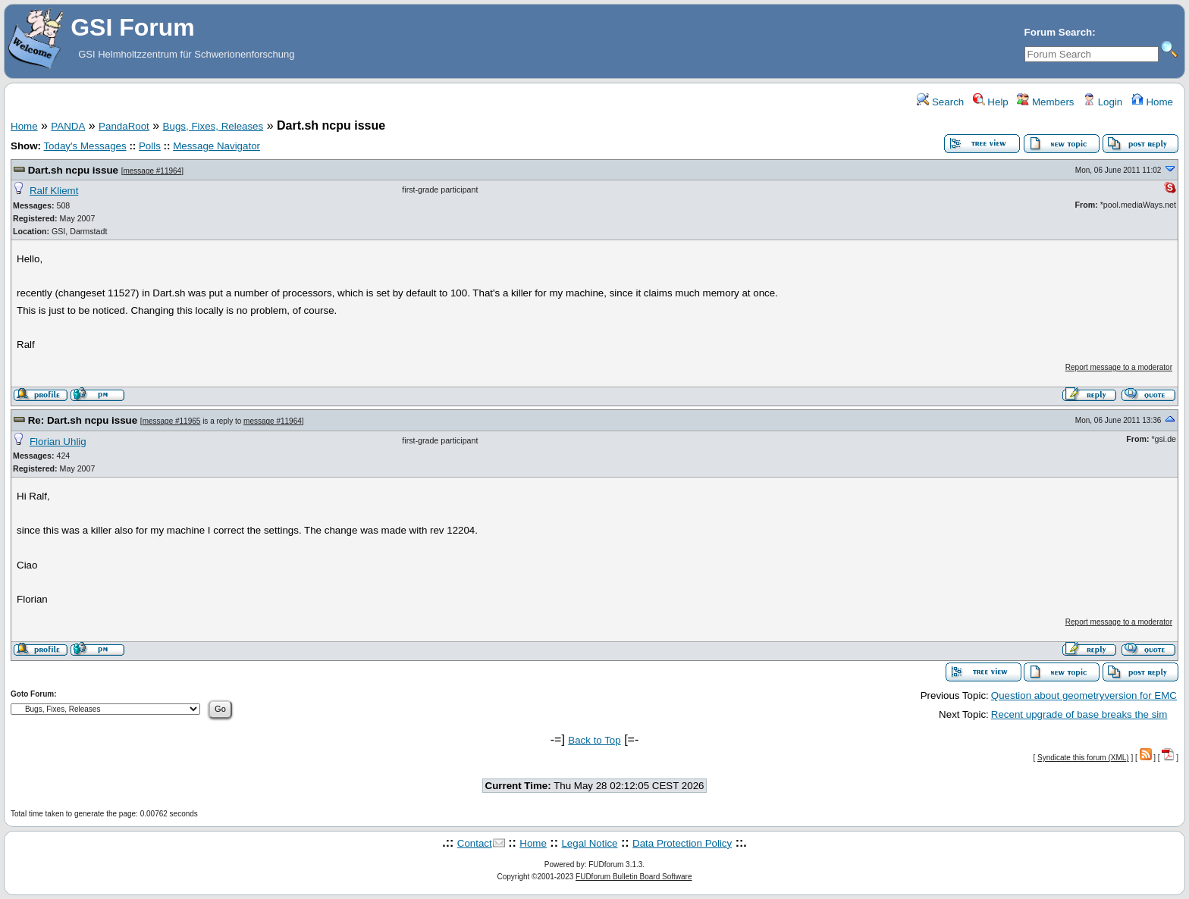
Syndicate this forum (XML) (1083, 757)
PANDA (68, 126)
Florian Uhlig (58, 441)
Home (1152, 102)
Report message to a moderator (1118, 367)
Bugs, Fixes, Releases (213, 126)
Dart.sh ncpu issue (73, 170)
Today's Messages (84, 146)
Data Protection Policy (682, 843)
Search (940, 102)
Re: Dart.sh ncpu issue (82, 420)
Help (991, 102)
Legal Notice (589, 843)
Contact (474, 843)
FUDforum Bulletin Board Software (634, 876)
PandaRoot (124, 126)
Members (1045, 102)
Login (1102, 102)
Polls (150, 146)
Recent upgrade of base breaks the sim (1079, 714)
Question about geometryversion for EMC (1084, 695)
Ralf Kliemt (54, 190)
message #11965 (172, 421)
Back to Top (594, 740)
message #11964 (152, 171)
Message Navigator (216, 146)
